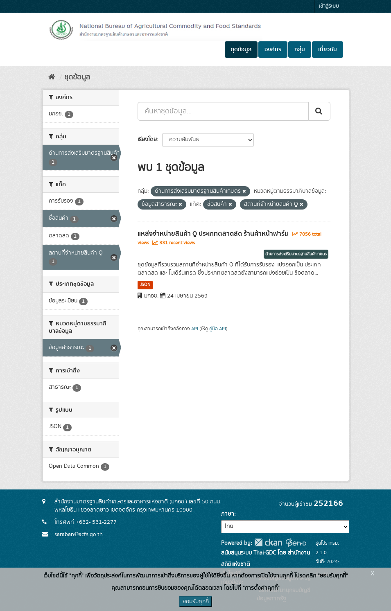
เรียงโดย (147, 139)
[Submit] (319, 111)
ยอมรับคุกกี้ (196, 601)
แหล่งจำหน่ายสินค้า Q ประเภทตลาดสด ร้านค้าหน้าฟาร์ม (213, 233)
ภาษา (227, 514)
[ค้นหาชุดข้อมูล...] (223, 111)
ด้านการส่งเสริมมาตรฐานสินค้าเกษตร (296, 254)
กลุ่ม (299, 49)
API (194, 328)
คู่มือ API (217, 328)
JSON (145, 285)
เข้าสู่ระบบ (329, 6)
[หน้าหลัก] (51, 77)
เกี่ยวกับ (327, 49)
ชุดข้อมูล (241, 49)
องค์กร (272, 49)
